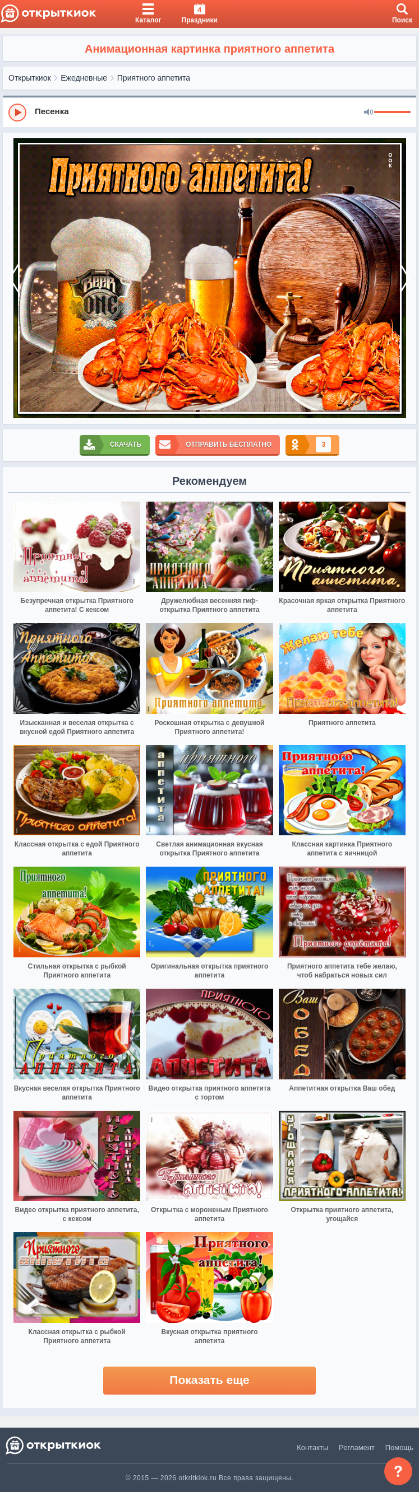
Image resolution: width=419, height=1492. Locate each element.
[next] (405, 278)
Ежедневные (84, 77)
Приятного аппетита (153, 77)
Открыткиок (29, 77)
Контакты (312, 1447)
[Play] (17, 112)
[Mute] (368, 112)
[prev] (14, 278)
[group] (209, 112)
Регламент (357, 1447)
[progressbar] (392, 112)
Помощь (399, 1447)
